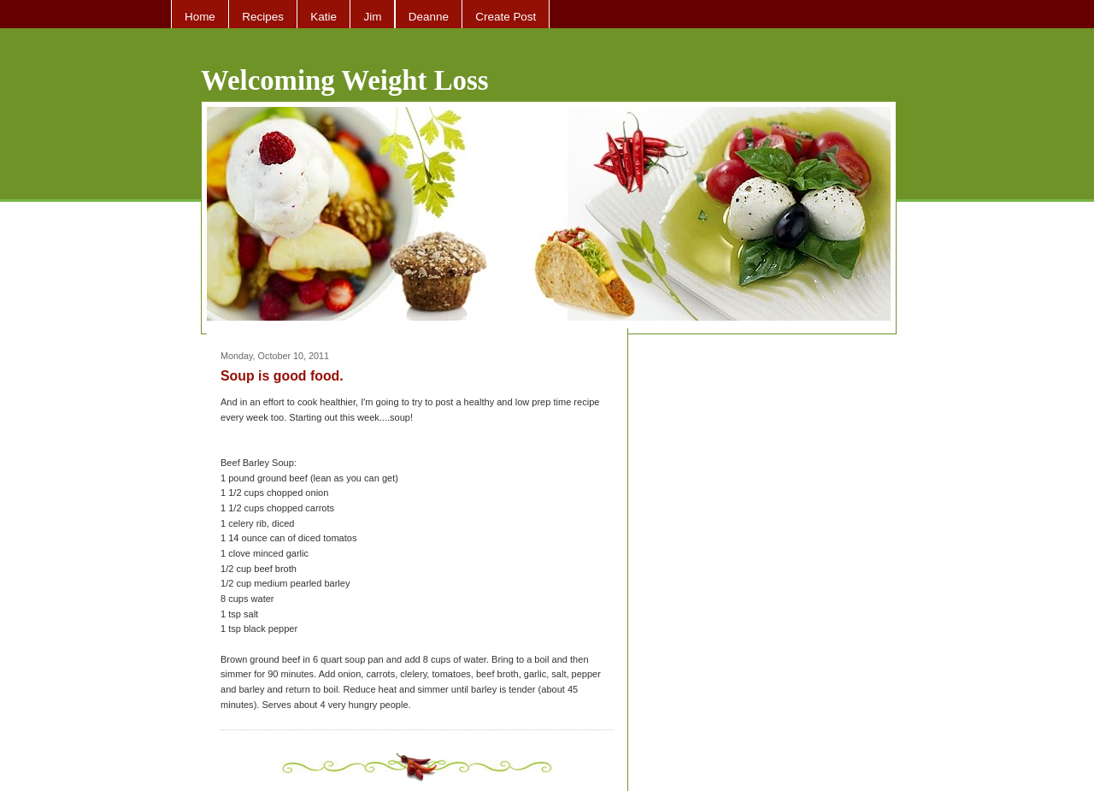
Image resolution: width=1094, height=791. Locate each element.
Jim (372, 16)
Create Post (505, 16)
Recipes (263, 16)
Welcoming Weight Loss (345, 80)
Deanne (429, 16)
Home (200, 16)
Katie (323, 16)
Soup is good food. (282, 376)
